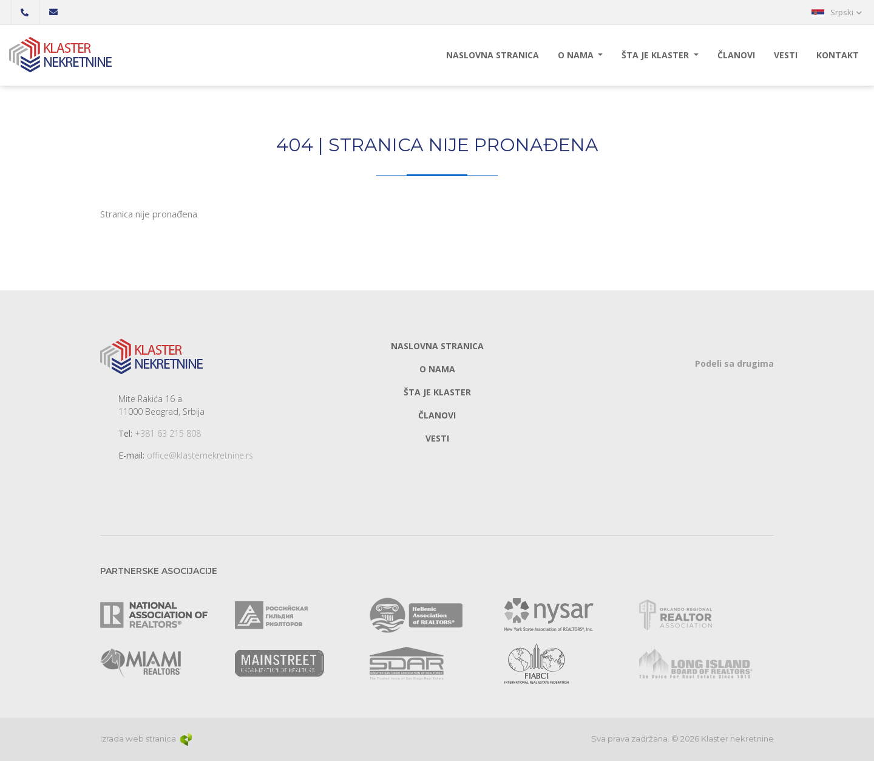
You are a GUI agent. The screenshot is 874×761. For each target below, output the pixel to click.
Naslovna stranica (492, 55)
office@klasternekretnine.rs (200, 455)
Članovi (736, 55)
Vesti (786, 55)
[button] (836, 12)
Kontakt (837, 55)
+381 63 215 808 (168, 433)
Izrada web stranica (147, 738)
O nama (577, 55)
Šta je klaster (656, 55)
